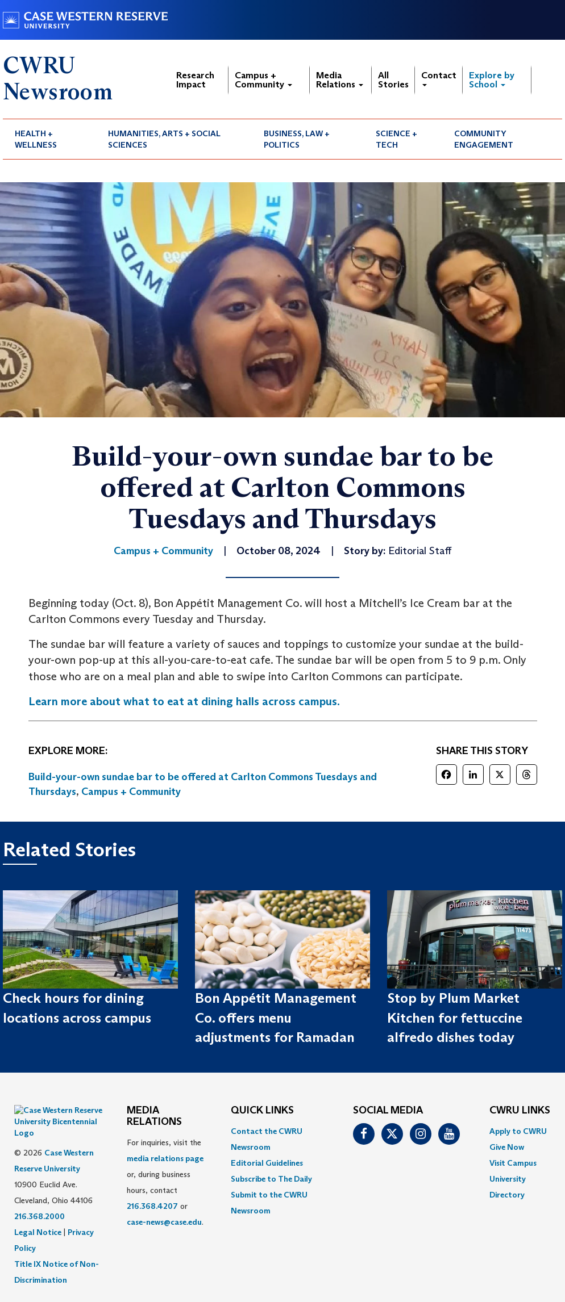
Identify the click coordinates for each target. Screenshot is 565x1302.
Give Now (506, 1147)
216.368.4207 (152, 1206)
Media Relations (339, 80)
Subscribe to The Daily (271, 1179)
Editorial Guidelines (267, 1163)
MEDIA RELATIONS (154, 1116)
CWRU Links (519, 1110)
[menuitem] (49, 139)
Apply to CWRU (518, 1131)
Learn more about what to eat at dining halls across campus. (184, 701)
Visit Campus (513, 1163)
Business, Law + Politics (297, 139)
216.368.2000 (39, 1188)
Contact (438, 78)
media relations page (165, 1158)
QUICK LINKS (262, 1110)
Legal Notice (37, 1204)
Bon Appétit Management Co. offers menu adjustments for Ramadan (275, 1017)
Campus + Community (263, 80)
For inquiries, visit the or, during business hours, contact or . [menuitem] (165, 1182)
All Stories (393, 80)
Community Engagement (483, 139)
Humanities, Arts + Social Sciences (164, 139)
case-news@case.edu (164, 1222)
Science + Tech (396, 139)
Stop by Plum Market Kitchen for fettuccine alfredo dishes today (454, 1017)
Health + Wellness (36, 139)
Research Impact (195, 80)
